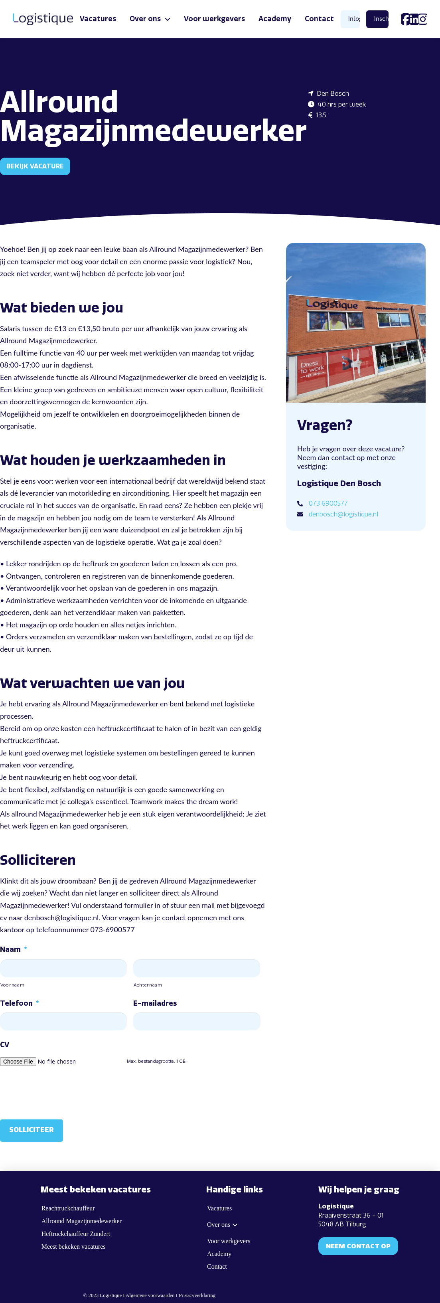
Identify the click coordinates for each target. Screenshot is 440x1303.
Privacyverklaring (197, 1293)
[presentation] (60, 1091)
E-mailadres (155, 1003)
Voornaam (12, 985)
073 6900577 (328, 503)
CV (4, 1044)
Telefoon (19, 1003)
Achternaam (148, 985)
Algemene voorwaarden (150, 1293)
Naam (13, 949)
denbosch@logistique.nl (343, 514)
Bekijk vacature (35, 166)
